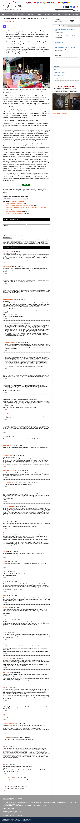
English (41, 3)
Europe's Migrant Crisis (59, 75)
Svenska (68, 3)
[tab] (57, 26)
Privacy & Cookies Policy (16, 815)
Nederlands (56, 3)
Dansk (32, 3)
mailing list (42, 216)
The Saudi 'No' (58, 54)
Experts (22, 14)
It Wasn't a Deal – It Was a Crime (14, 213)
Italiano (52, 3)
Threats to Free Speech (59, 82)
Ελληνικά (38, 3)
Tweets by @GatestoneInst (59, 113)
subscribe (19, 216)
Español (44, 3)
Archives (47, 14)
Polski (59, 3)
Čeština (29, 3)
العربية (27, 3)
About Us (4, 14)
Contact (75, 14)
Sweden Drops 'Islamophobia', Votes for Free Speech (66, 35)
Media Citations (66, 14)
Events (13, 14)
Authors (30, 14)
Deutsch (35, 3)
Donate (39, 14)
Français (46, 3)
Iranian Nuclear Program (59, 72)
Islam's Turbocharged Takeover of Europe (64, 59)
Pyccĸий (65, 3)
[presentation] (57, 26)
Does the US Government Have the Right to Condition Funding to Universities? (26, 207)
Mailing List (56, 14)
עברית (50, 3)
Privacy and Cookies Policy (25, 820)
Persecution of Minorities (59, 78)
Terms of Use (5, 815)
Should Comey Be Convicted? (13, 203)
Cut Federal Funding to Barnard (14, 211)
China (55, 69)
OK (67, 820)
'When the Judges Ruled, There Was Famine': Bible (19, 205)
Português (62, 3)
